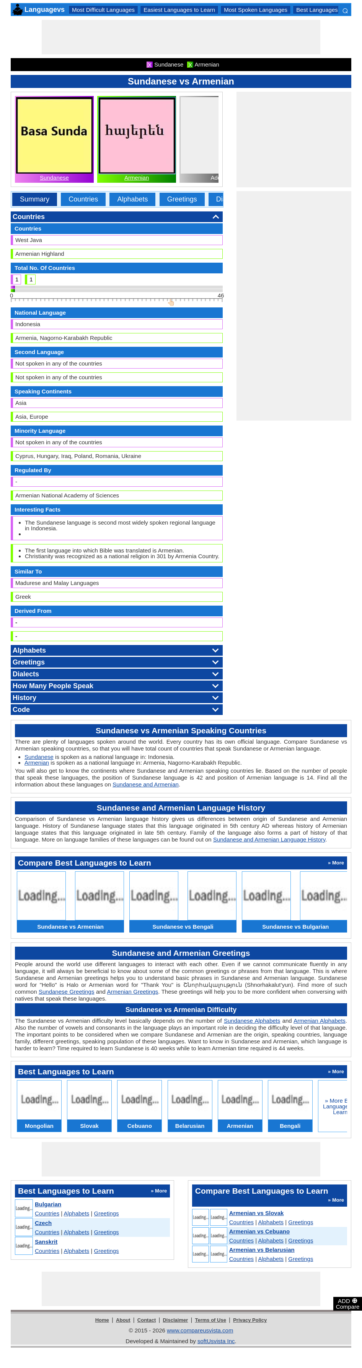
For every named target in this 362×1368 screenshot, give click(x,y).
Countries (83, 199)
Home (102, 1320)
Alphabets (132, 199)
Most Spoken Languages (255, 9)
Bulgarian (48, 1204)
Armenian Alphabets (320, 1020)
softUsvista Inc (216, 1341)
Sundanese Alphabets (252, 1020)
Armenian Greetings (132, 991)
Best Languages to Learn (328, 9)
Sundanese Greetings (66, 991)
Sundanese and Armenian (146, 784)
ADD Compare (348, 1303)
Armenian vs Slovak (256, 1213)
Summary (34, 199)
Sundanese (54, 177)
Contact (146, 1320)
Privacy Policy (250, 1320)
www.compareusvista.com (200, 1330)
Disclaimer (175, 1320)
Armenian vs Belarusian (262, 1249)
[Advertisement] (181, 37)
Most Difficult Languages (103, 9)
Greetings (182, 199)
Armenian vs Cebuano (259, 1231)
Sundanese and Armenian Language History (269, 839)
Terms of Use (210, 1320)
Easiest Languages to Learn (179, 9)
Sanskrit (46, 1241)
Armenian (136, 177)
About (123, 1320)
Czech (43, 1223)
